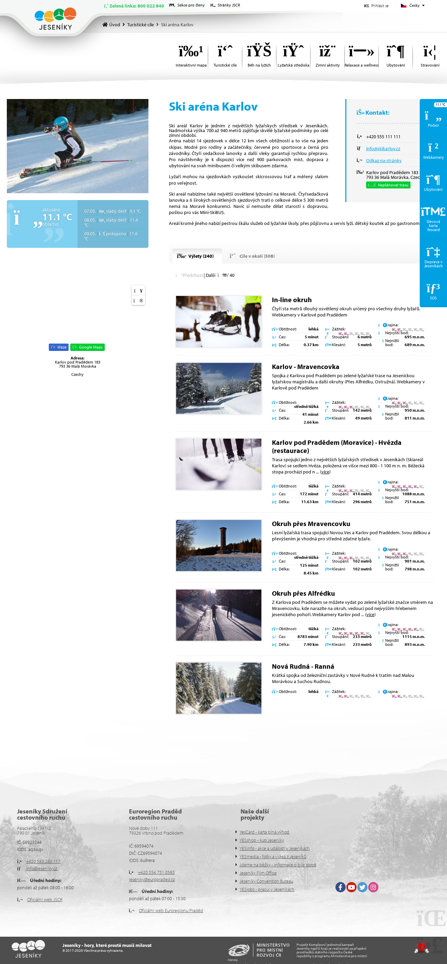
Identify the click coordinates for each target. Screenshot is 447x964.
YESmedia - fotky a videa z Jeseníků (273, 856)
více (325, 472)
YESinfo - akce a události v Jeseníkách (275, 848)
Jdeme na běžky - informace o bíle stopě (278, 865)
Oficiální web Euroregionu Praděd (171, 910)
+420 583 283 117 (43, 861)
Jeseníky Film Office (258, 873)
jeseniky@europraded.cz (152, 879)
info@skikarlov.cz (383, 148)
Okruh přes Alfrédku (303, 593)
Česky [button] (414, 5)
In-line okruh (292, 299)
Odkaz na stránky (384, 160)
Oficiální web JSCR (44, 899)
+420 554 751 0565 (156, 872)
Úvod (55, 18)
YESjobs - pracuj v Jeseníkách (267, 889)
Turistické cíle (140, 24)
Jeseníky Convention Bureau (266, 881)
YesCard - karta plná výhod (264, 832)
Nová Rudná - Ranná (303, 666)
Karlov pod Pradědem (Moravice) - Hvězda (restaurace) (337, 446)
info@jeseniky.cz (41, 868)
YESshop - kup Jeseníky (262, 840)
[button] (376, 5)
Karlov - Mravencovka (306, 366)
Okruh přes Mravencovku (311, 523)
